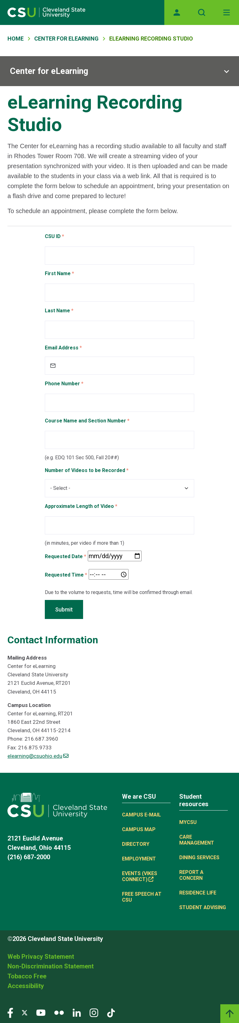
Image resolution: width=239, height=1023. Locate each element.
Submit (64, 609)
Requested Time (64, 575)
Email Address (61, 348)
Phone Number (62, 384)
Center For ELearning (66, 38)
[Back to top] (229, 1013)
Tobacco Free (26, 976)
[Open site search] (201, 12)
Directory (135, 844)
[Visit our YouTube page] (40, 1012)
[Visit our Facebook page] (10, 1012)
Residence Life (197, 893)
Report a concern (191, 875)
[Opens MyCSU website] (176, 12)
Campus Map (139, 829)
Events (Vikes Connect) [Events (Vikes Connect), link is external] (139, 876)
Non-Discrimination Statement (50, 966)
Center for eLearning (49, 71)
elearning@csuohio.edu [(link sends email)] (37, 756)
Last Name (57, 311)
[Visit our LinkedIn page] (77, 1012)
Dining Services (199, 857)
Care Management (196, 840)
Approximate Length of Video (79, 506)
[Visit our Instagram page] (94, 1012)
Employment (139, 859)
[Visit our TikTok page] (111, 1012)
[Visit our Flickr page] (59, 1012)
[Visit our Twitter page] (24, 1012)
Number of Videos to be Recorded (85, 470)
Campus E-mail (141, 815)
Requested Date (64, 556)
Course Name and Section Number (85, 421)
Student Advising (202, 907)
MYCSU (188, 822)
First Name (58, 273)
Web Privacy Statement (40, 956)
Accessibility (25, 986)
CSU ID (53, 236)
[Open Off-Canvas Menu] (226, 12)
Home (15, 38)
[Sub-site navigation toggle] (119, 71)
